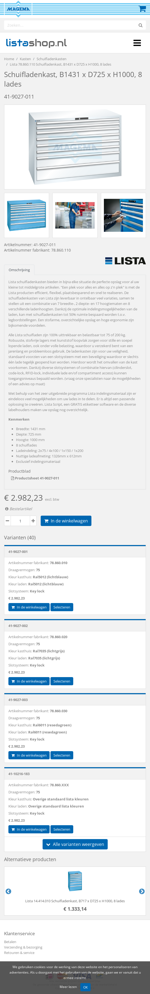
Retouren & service (19, 952)
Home (9, 58)
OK (85, 987)
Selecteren (61, 607)
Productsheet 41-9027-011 (35, 478)
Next (141, 891)
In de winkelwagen (66, 521)
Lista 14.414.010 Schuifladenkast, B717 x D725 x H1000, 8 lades (75, 900)
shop (36, 42)
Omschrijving (19, 269)
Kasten (25, 58)
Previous (8, 891)
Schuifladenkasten (51, 58)
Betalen (10, 941)
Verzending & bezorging (23, 947)
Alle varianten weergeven (75, 844)
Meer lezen (68, 986)
